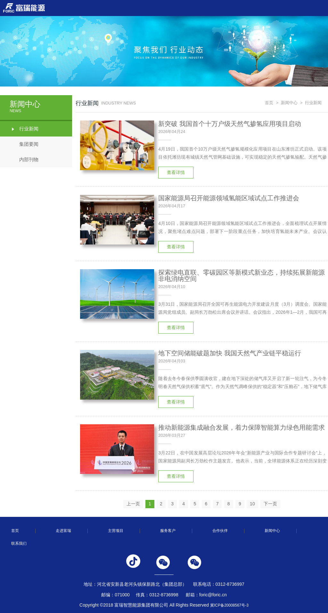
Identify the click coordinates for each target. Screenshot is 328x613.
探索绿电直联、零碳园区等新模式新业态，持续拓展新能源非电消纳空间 (241, 275)
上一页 (133, 503)
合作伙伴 (220, 530)
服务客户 (168, 530)
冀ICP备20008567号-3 (229, 605)
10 (252, 503)
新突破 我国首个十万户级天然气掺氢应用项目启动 (229, 123)
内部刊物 (24, 159)
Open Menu (320, 8)
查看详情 (176, 172)
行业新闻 (24, 129)
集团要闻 (24, 144)
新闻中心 (289, 102)
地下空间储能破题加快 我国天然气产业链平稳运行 (229, 353)
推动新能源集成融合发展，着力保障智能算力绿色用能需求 (241, 427)
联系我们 (19, 543)
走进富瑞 (63, 530)
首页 (269, 102)
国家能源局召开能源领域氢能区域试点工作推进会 (228, 198)
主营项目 (115, 530)
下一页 (270, 503)
